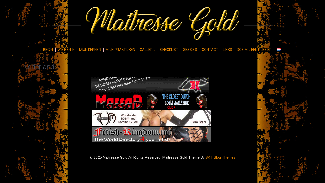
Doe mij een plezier (254, 50)
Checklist (169, 50)
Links (227, 50)
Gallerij (147, 50)
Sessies (190, 50)
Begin (48, 50)
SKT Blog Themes (220, 157)
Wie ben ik (66, 50)
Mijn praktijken (120, 50)
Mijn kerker (90, 50)
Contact (210, 50)
